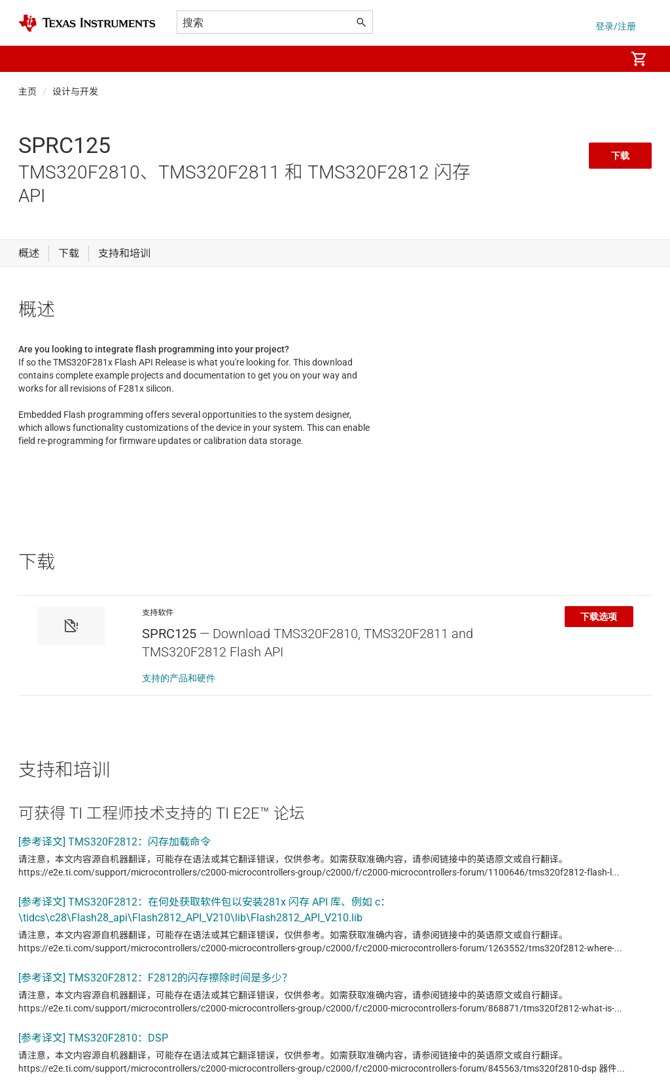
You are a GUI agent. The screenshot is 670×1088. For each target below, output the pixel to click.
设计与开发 (75, 91)
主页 (27, 91)
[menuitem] (602, 59)
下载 (620, 155)
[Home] (87, 23)
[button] (31, 59)
